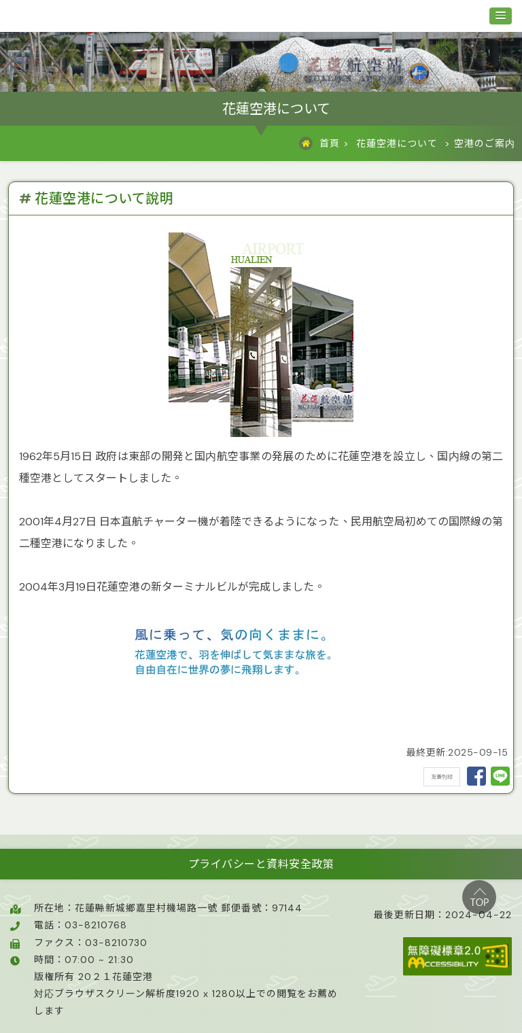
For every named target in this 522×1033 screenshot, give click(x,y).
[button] (500, 15)
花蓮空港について (397, 143)
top (479, 897)
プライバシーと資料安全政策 (261, 864)
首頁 (329, 143)
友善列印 (442, 776)
